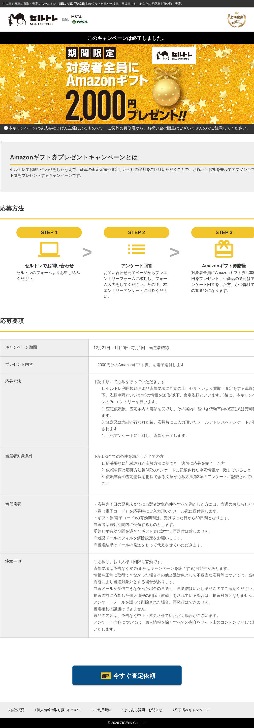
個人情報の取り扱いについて (59, 710)
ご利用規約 (103, 710)
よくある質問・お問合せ (143, 710)
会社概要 (17, 710)
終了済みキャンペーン (192, 710)
